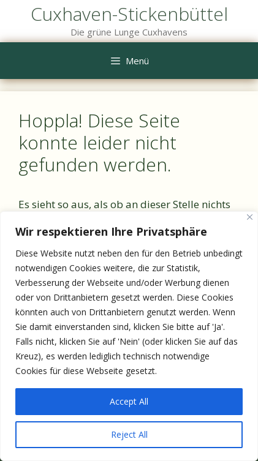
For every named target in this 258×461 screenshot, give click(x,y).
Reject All (129, 434)
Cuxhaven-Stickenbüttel (129, 13)
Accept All (129, 401)
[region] (129, 336)
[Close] (249, 217)
